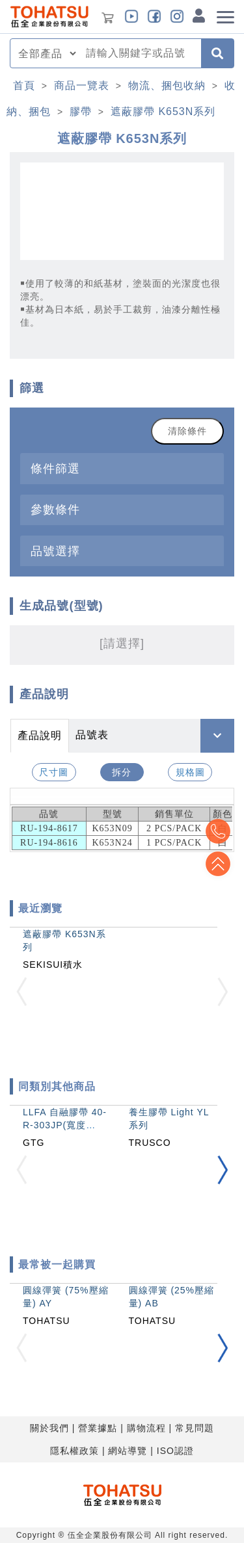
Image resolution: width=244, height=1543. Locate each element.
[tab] (122, 468)
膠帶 (81, 111)
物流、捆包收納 (167, 85)
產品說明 (40, 735)
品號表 (92, 734)
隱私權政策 (74, 1451)
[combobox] (139, 53)
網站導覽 (127, 1451)
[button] (222, 1170)
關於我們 (49, 1428)
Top (218, 864)
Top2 (218, 831)
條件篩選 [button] (55, 468)
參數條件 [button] (55, 509)
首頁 (24, 85)
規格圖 (190, 772)
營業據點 (97, 1428)
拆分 (121, 772)
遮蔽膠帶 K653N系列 (163, 111)
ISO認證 (175, 1451)
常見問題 (194, 1428)
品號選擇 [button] (55, 551)
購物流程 (146, 1428)
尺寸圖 (53, 772)
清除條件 (187, 431)
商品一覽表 (81, 85)
